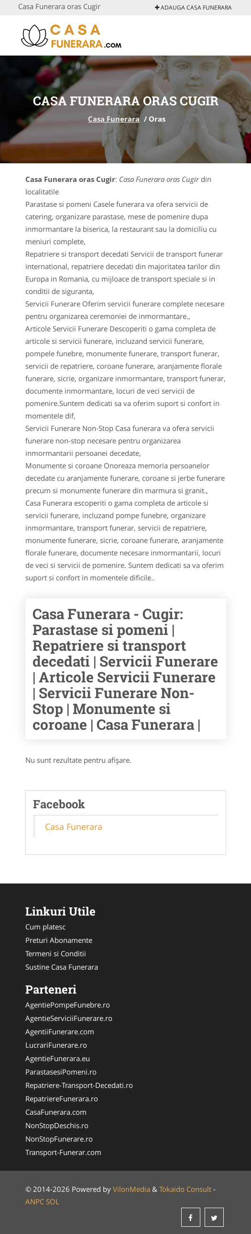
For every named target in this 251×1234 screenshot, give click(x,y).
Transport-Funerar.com (63, 1152)
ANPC (34, 1201)
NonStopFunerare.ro (59, 1138)
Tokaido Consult (185, 1189)
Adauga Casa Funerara (193, 7)
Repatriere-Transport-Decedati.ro (79, 1085)
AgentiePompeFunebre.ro (67, 1004)
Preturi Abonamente (58, 940)
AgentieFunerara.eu (57, 1058)
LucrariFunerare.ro (56, 1045)
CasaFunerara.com (56, 1112)
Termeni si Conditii (55, 953)
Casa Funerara (114, 119)
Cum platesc (45, 926)
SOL (52, 1201)
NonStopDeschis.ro (56, 1125)
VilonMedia (131, 1189)
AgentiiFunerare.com (59, 1031)
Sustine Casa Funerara (61, 966)
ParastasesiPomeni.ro (61, 1071)
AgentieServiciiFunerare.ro (68, 1018)
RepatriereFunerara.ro (61, 1098)
